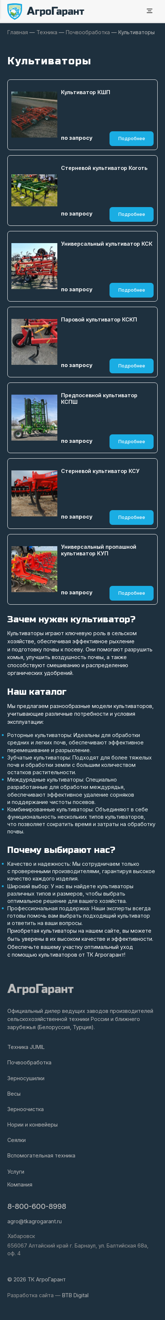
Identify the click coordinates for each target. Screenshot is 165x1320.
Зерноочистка (25, 1109)
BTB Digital (75, 1295)
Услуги (15, 1171)
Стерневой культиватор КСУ (100, 471)
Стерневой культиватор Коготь (104, 168)
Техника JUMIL (26, 1047)
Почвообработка (29, 1062)
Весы (14, 1093)
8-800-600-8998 (36, 1206)
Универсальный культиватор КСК (107, 244)
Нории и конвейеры (32, 1124)
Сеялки (16, 1140)
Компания (19, 1184)
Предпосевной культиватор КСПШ (99, 398)
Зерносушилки (25, 1078)
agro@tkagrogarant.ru (34, 1221)
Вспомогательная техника (41, 1155)
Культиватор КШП (85, 92)
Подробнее (131, 138)
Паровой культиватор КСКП (99, 319)
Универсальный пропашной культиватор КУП (98, 550)
